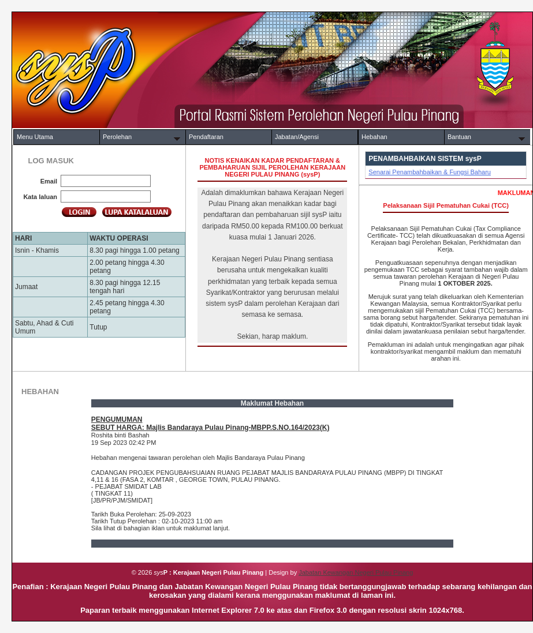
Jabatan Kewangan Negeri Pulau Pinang (356, 572)
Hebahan (374, 136)
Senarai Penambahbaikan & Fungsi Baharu (429, 171)
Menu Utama (35, 136)
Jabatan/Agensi (297, 136)
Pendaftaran (206, 136)
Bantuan (459, 136)
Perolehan (117, 136)
